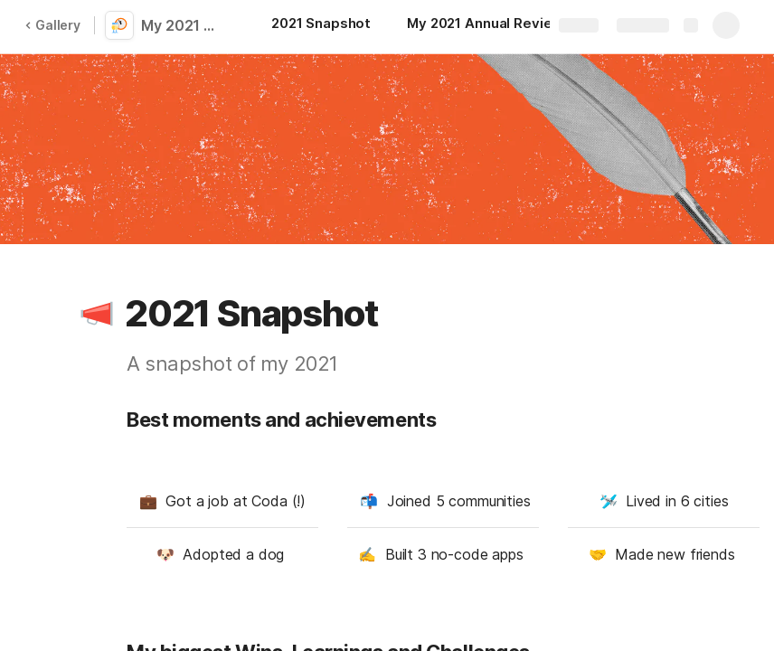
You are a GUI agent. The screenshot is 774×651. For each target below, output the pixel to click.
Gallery (52, 25)
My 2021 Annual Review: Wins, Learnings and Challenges (182, 25)
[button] (97, 314)
